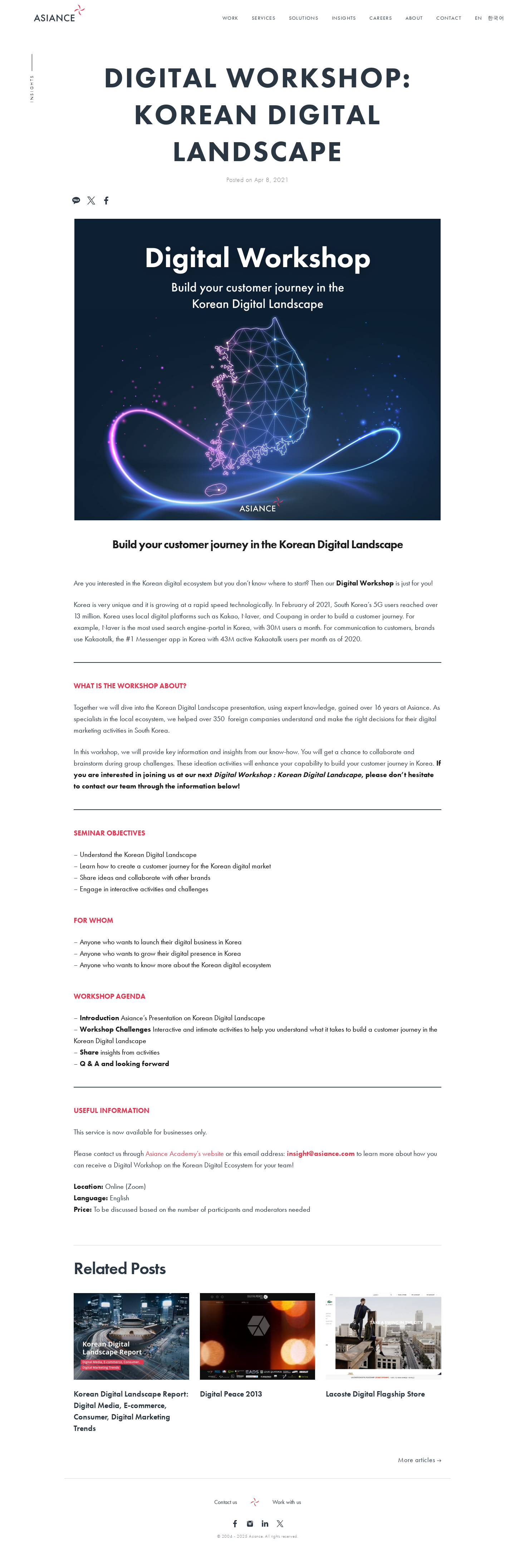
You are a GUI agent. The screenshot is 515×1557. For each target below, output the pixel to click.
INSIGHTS (344, 18)
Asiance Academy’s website (185, 1153)
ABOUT (414, 18)
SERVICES (263, 18)
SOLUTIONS (304, 18)
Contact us (225, 1502)
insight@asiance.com (321, 1153)
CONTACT (448, 18)
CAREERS (380, 18)
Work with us (287, 1502)
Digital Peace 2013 (231, 1394)
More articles (419, 1460)
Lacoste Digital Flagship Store (375, 1394)
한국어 (496, 18)
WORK (230, 18)
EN (478, 18)
